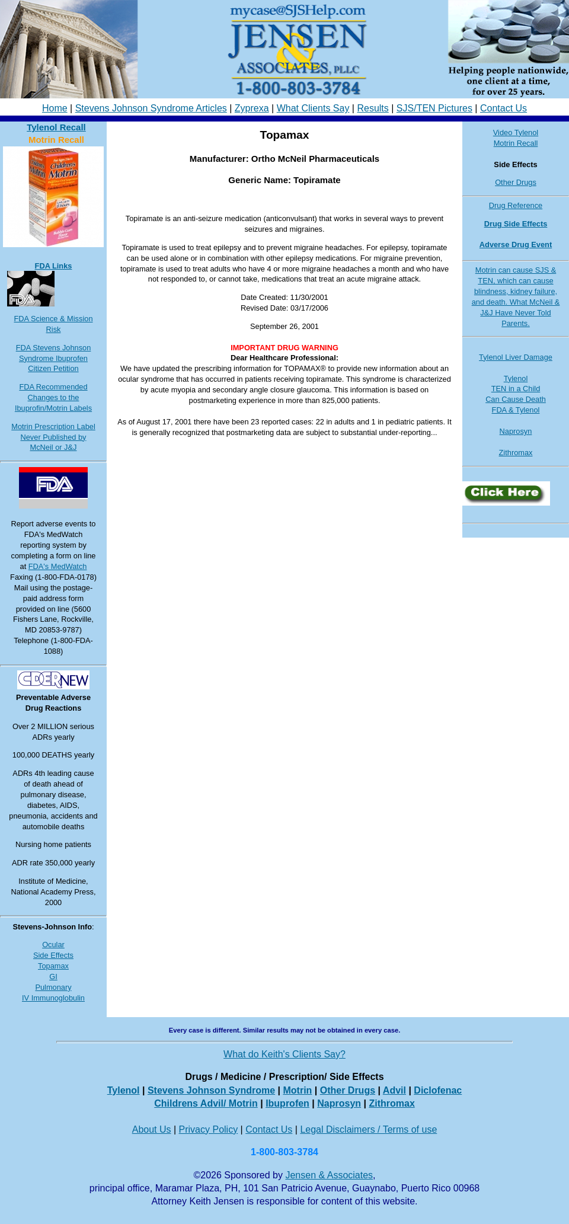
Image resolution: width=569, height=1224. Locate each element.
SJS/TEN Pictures (434, 108)
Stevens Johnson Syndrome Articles (151, 108)
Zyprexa (252, 108)
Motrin (297, 1090)
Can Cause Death (515, 399)
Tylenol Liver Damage (515, 357)
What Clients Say (313, 108)
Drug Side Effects (516, 223)
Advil (394, 1090)
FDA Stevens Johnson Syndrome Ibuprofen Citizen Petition (53, 358)
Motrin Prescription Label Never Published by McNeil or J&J (53, 437)
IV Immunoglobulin (53, 997)
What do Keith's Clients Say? (284, 1054)
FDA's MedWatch (57, 566)
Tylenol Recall (56, 127)
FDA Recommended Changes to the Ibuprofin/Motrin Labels (53, 397)
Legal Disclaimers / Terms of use (368, 1129)
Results (372, 108)
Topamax (53, 965)
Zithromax (516, 452)
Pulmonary (53, 987)
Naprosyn (516, 431)
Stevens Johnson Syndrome (211, 1090)
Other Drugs (515, 182)
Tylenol (516, 378)
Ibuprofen (287, 1103)
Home (55, 108)
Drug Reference (515, 205)
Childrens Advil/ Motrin (206, 1103)
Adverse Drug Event (516, 244)
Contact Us (503, 108)
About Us (151, 1129)
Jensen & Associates (329, 1175)
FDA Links (53, 265)
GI (53, 976)
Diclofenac (438, 1090)
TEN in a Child (516, 388)
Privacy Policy (208, 1129)
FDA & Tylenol (516, 409)
